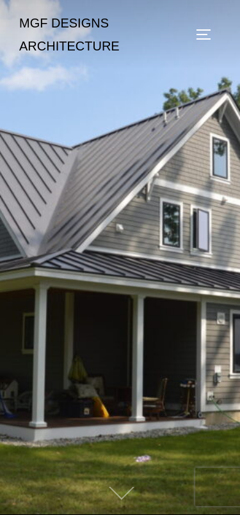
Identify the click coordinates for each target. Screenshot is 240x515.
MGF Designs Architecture (69, 34)
